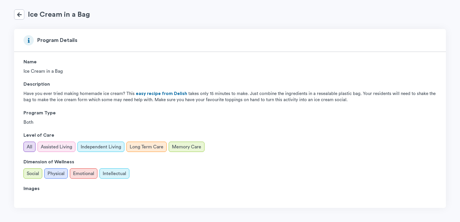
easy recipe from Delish (161, 93)
